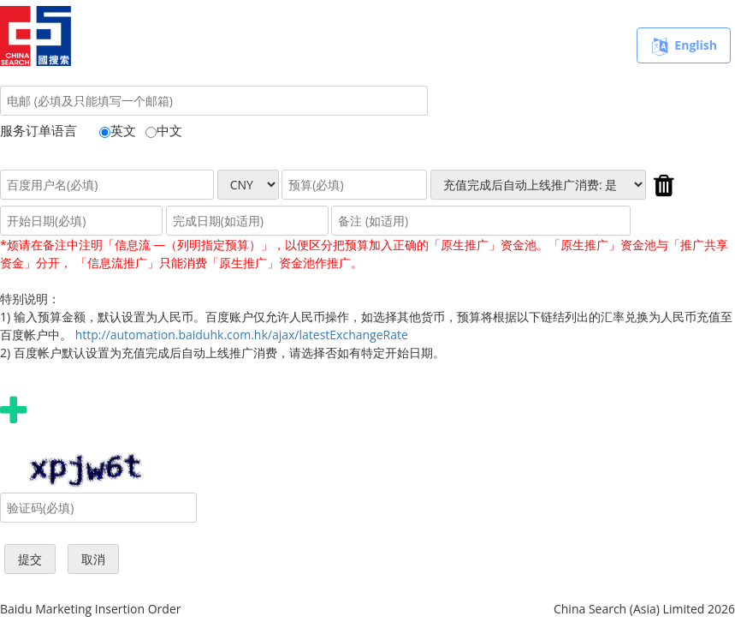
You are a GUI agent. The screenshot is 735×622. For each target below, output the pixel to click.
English (683, 46)
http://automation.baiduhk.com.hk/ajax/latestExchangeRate (241, 334)
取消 (93, 559)
